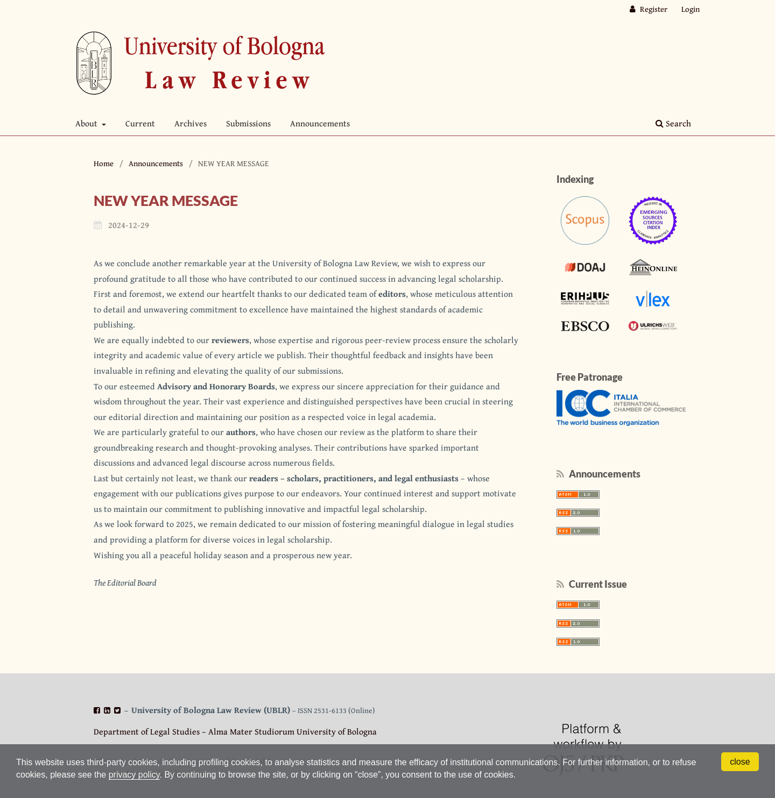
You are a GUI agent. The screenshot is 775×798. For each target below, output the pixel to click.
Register (652, 9)
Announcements (320, 123)
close (740, 761)
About (87, 123)
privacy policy (134, 774)
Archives (190, 123)
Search (673, 123)
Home (104, 163)
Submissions (248, 123)
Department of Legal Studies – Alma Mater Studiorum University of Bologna (235, 731)
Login (690, 9)
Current (140, 123)
